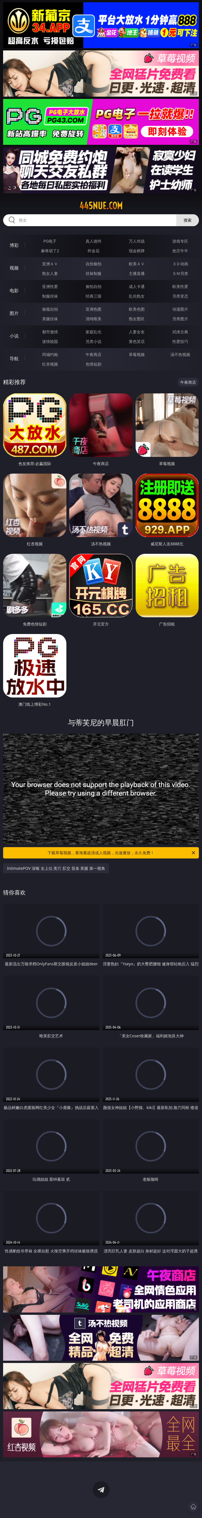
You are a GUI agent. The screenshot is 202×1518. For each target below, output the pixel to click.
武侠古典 (180, 331)
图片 (14, 313)
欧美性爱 (180, 286)
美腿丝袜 (50, 318)
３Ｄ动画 (180, 263)
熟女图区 (137, 318)
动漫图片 (180, 309)
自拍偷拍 (93, 263)
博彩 (14, 245)
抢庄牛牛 (180, 250)
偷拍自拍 (93, 286)
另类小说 (93, 341)
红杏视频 (50, 364)
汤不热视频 (180, 354)
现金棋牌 (137, 250)
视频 (14, 268)
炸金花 (93, 250)
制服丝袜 (50, 296)
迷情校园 (50, 341)
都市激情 (50, 331)
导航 (14, 358)
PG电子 (50, 241)
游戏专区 (180, 241)
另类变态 (180, 296)
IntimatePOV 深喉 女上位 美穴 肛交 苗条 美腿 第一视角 (56, 868)
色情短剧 (93, 364)
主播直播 (137, 273)
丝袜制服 (93, 273)
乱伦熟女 (137, 296)
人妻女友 (137, 331)
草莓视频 (137, 354)
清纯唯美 (93, 318)
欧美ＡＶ (137, 263)
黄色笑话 (137, 341)
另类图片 (180, 318)
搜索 (188, 220)
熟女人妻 (50, 273)
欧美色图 (137, 309)
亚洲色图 (93, 309)
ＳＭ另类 (180, 273)
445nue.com (101, 205)
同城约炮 (50, 354)
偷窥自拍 (50, 309)
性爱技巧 (180, 341)
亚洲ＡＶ (50, 263)
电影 (14, 290)
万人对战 (137, 241)
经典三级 (93, 296)
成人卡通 (137, 286)
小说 (14, 336)
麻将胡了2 (50, 250)
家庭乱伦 (93, 331)
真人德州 (93, 241)
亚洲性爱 (50, 286)
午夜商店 (93, 354)
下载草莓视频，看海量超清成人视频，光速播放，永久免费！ (121, 852)
